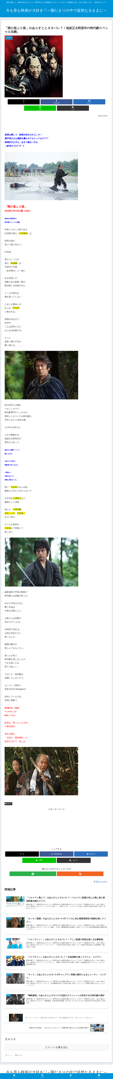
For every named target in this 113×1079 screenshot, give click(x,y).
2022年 (8, 797)
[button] (91, 101)
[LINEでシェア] (74, 101)
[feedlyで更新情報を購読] (54, 867)
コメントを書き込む (56, 1046)
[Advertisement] (56, 117)
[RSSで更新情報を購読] (59, 867)
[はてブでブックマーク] (56, 101)
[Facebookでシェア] (39, 101)
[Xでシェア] (21, 101)
